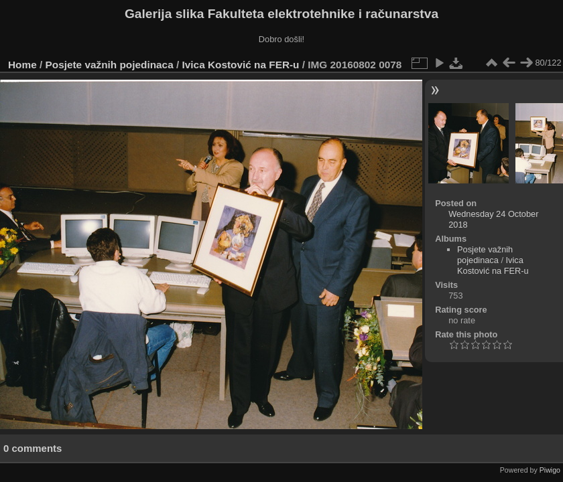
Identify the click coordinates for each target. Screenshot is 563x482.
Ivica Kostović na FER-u (241, 64)
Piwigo (550, 470)
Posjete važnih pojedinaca (110, 64)
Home (22, 64)
